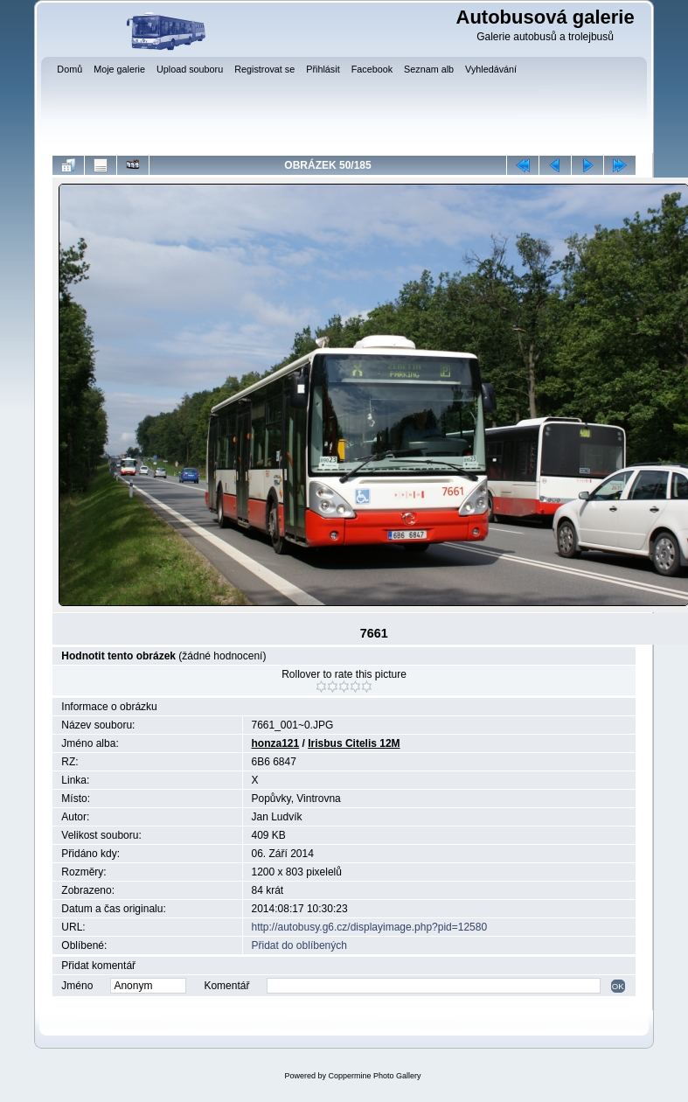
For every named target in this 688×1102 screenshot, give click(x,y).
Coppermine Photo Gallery (374, 1075)
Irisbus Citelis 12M (354, 743)
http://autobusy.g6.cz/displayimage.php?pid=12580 (370, 927)
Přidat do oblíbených (299, 945)
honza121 (276, 743)
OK (618, 986)
